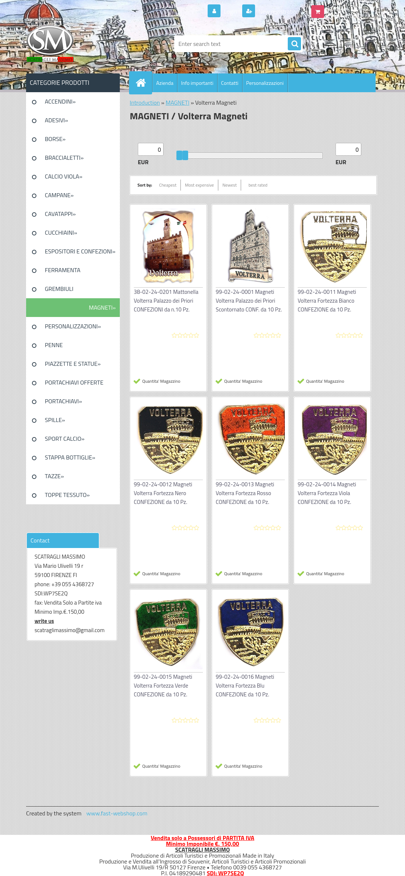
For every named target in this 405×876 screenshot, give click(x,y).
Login (231, 11)
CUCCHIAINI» (61, 232)
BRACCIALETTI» (64, 157)
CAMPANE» (59, 195)
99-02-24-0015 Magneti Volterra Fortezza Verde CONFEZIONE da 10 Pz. (163, 686)
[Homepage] (143, 82)
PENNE (54, 344)
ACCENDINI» (60, 101)
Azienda (164, 83)
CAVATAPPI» (60, 213)
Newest (229, 184)
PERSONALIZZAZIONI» (73, 326)
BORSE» (55, 138)
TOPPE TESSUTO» (67, 494)
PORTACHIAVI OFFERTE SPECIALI (74, 385)
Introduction (145, 102)
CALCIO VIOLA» (63, 176)
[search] (294, 44)
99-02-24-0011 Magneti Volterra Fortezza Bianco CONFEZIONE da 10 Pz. (327, 301)
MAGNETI (178, 102)
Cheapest (167, 184)
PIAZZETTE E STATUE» (73, 363)
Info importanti (197, 83)
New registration (278, 11)
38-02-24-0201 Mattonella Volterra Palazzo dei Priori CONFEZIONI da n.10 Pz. (166, 301)
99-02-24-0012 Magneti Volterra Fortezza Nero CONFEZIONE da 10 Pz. (163, 493)
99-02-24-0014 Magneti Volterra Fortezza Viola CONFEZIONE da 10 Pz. (327, 493)
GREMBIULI (59, 288)
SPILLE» (55, 419)
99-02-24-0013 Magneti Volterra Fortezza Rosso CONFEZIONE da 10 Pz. (245, 493)
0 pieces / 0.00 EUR (350, 8)
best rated (258, 184)
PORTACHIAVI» (63, 401)
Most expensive (199, 184)
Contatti (230, 83)
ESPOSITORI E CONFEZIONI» (80, 251)
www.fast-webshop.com (116, 813)
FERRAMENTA (62, 270)
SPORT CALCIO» (65, 438)
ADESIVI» (56, 120)
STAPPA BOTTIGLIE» (70, 457)
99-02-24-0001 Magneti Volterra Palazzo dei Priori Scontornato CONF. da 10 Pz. (249, 301)
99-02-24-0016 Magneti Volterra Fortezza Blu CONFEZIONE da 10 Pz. (245, 686)
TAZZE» (54, 476)
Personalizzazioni (265, 83)
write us (44, 621)
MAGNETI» (102, 307)
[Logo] (76, 43)
